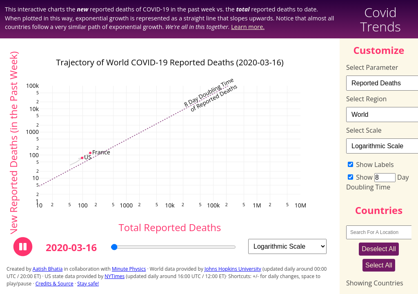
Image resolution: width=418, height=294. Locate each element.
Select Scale (364, 130)
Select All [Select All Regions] (378, 265)
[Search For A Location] (381, 232)
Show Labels (375, 164)
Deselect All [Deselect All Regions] (379, 248)
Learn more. (248, 27)
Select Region (366, 98)
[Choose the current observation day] (173, 247)
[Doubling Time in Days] (385, 177)
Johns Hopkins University (233, 268)
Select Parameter (372, 67)
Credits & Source (54, 283)
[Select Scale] (287, 246)
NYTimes (114, 276)
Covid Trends (380, 19)
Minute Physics (129, 268)
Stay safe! (88, 283)
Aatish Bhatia (48, 268)
